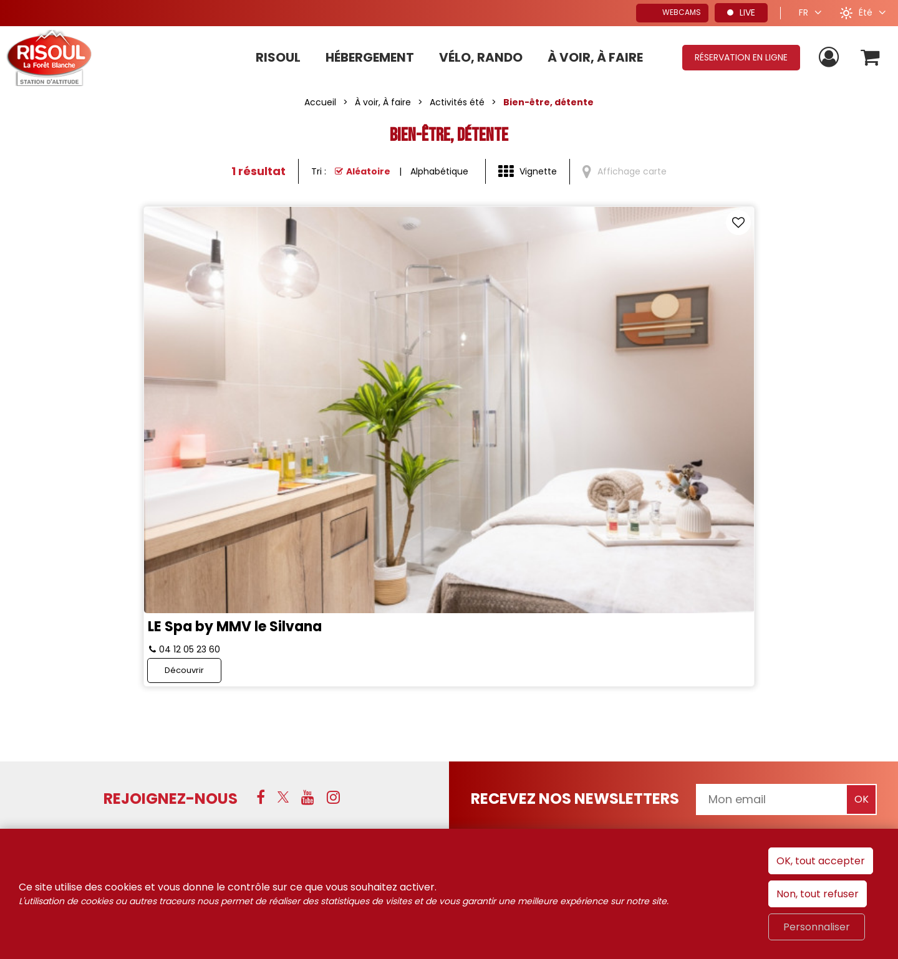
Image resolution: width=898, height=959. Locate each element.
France (643, 660)
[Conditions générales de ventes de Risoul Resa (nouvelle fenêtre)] (410, 745)
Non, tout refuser (817, 894)
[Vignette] (527, 172)
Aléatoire (368, 171)
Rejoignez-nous (171, 588)
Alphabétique (439, 171)
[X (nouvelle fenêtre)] (283, 587)
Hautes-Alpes (803, 660)
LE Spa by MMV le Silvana (399, 407)
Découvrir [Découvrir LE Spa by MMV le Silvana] (349, 459)
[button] (869, 57)
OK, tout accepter (820, 861)
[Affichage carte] (624, 172)
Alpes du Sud (714, 660)
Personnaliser (816, 927)
